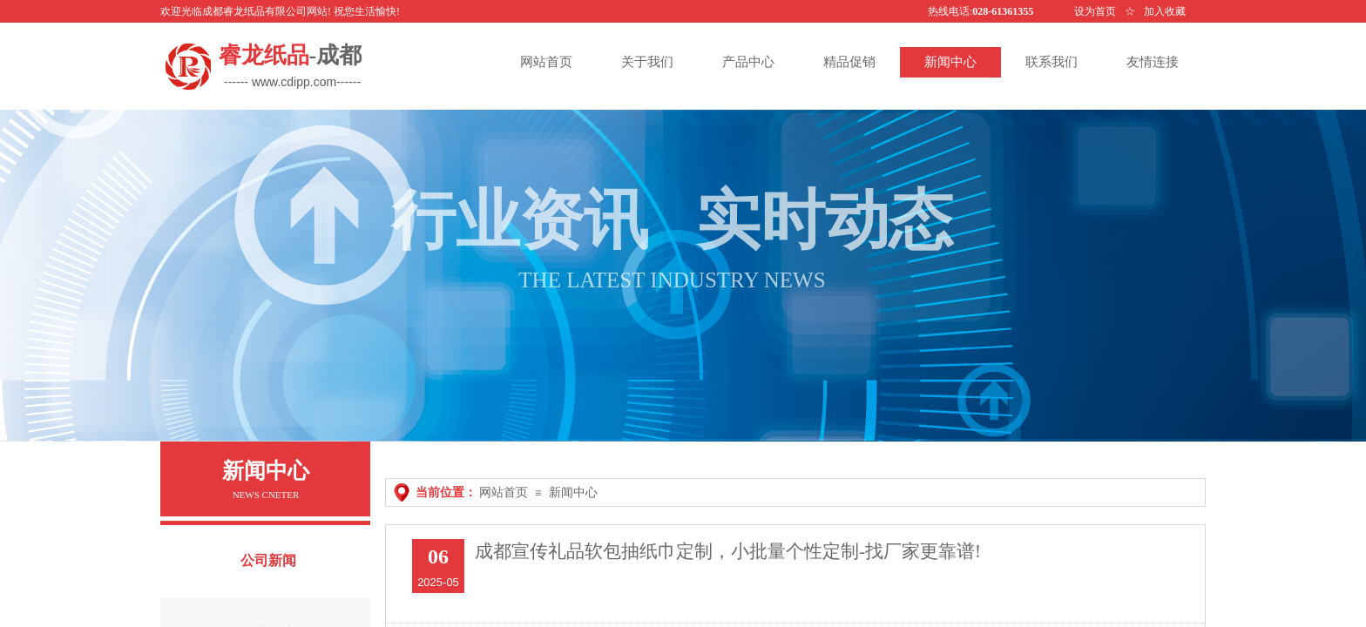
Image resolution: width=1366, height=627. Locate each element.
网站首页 (503, 492)
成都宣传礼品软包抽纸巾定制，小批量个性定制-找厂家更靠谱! (728, 551)
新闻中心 (573, 492)
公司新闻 (268, 560)
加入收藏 (1165, 11)
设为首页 (1095, 11)
